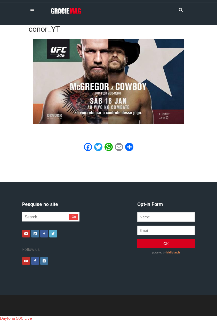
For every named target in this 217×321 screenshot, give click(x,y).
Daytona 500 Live (16, 318)
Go (74, 217)
